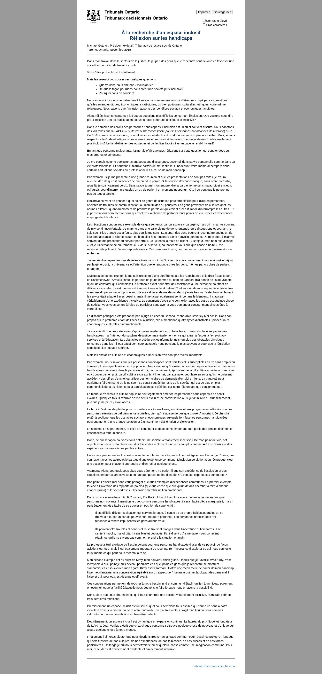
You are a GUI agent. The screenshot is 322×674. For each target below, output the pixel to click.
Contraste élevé (215, 20)
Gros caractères (215, 25)
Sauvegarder (222, 12)
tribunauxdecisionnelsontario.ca (214, 666)
